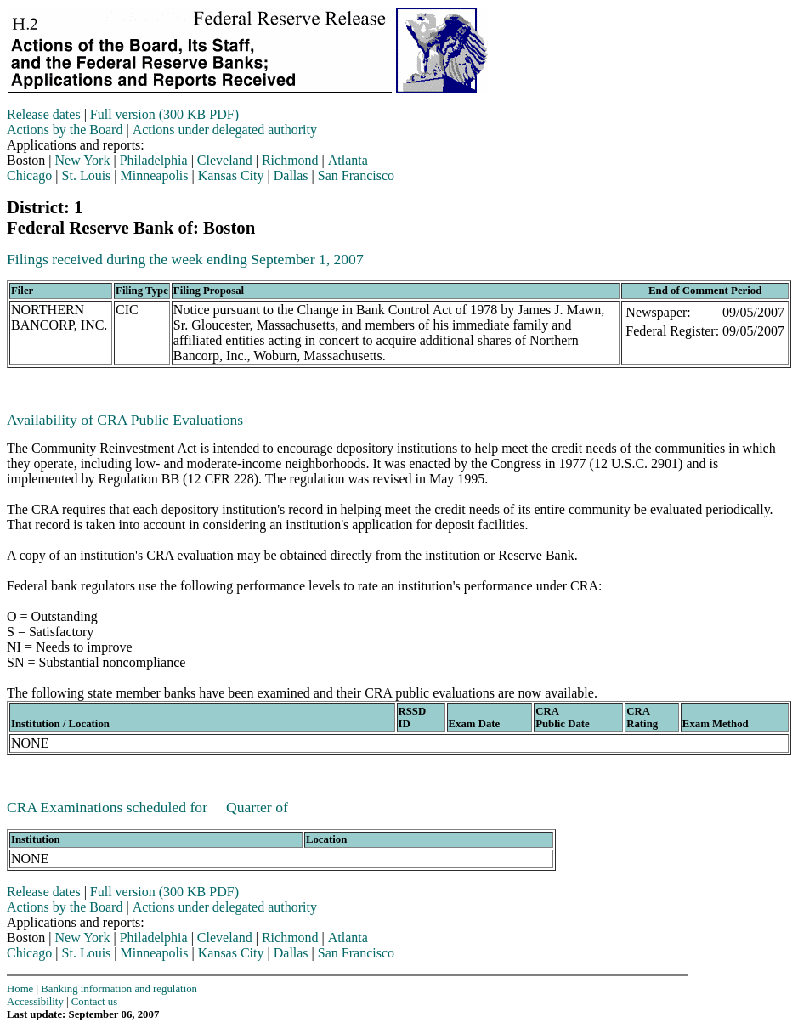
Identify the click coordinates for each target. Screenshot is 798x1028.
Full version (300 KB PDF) (164, 114)
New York (82, 160)
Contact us (94, 1002)
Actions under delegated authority (225, 129)
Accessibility (35, 1002)
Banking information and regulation (119, 989)
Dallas (291, 175)
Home (20, 989)
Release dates (44, 114)
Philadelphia (154, 160)
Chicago (29, 175)
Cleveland (224, 160)
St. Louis (86, 175)
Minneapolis (155, 175)
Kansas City (231, 175)
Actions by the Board (64, 129)
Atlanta (348, 160)
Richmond (290, 160)
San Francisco (356, 175)
